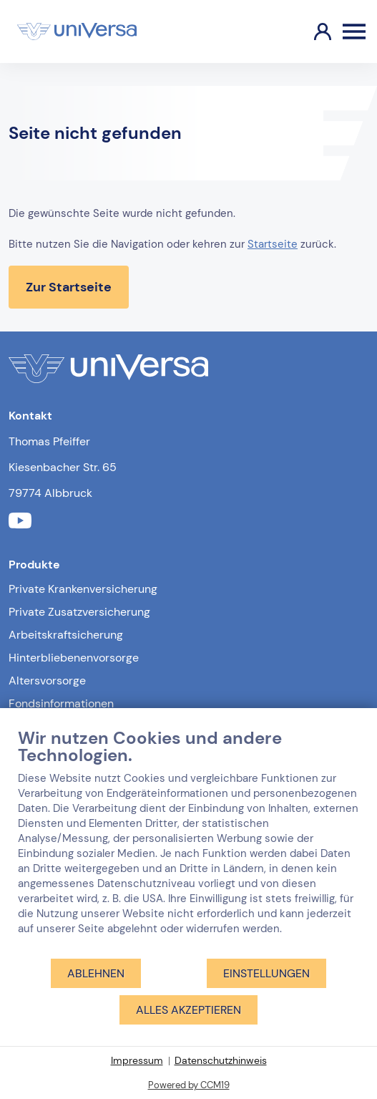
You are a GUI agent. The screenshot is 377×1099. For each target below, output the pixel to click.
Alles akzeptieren (188, 1009)
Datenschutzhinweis (221, 1060)
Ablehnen (95, 973)
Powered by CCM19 (189, 1085)
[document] (188, 842)
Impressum (137, 1060)
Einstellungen (266, 973)
